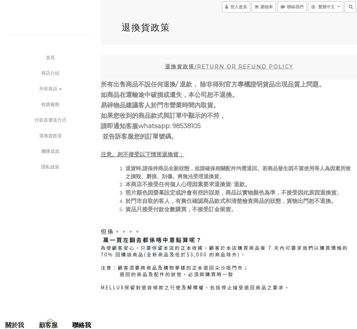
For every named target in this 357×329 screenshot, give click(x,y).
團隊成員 (50, 151)
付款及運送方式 (50, 120)
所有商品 (50, 88)
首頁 (50, 57)
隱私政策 (50, 167)
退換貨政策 (50, 135)
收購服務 (50, 104)
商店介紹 (50, 73)
